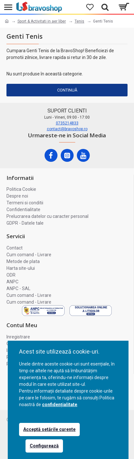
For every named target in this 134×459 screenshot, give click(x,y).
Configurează (44, 445)
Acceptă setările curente (49, 429)
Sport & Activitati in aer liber (41, 21)
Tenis (79, 21)
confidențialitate (59, 404)
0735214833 (67, 123)
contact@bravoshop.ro (67, 129)
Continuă (67, 90)
